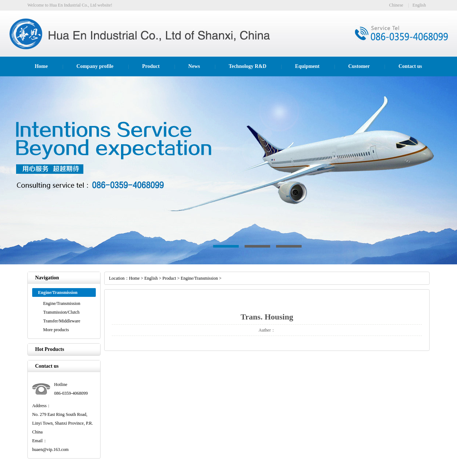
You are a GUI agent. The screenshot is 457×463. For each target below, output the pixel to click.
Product (151, 66)
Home (41, 66)
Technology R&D (247, 66)
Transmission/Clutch (61, 312)
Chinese (396, 5)
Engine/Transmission (61, 303)
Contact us (410, 66)
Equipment (307, 66)
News (194, 66)
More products (56, 329)
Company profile (94, 66)
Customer (359, 66)
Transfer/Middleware (61, 321)
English (419, 5)
